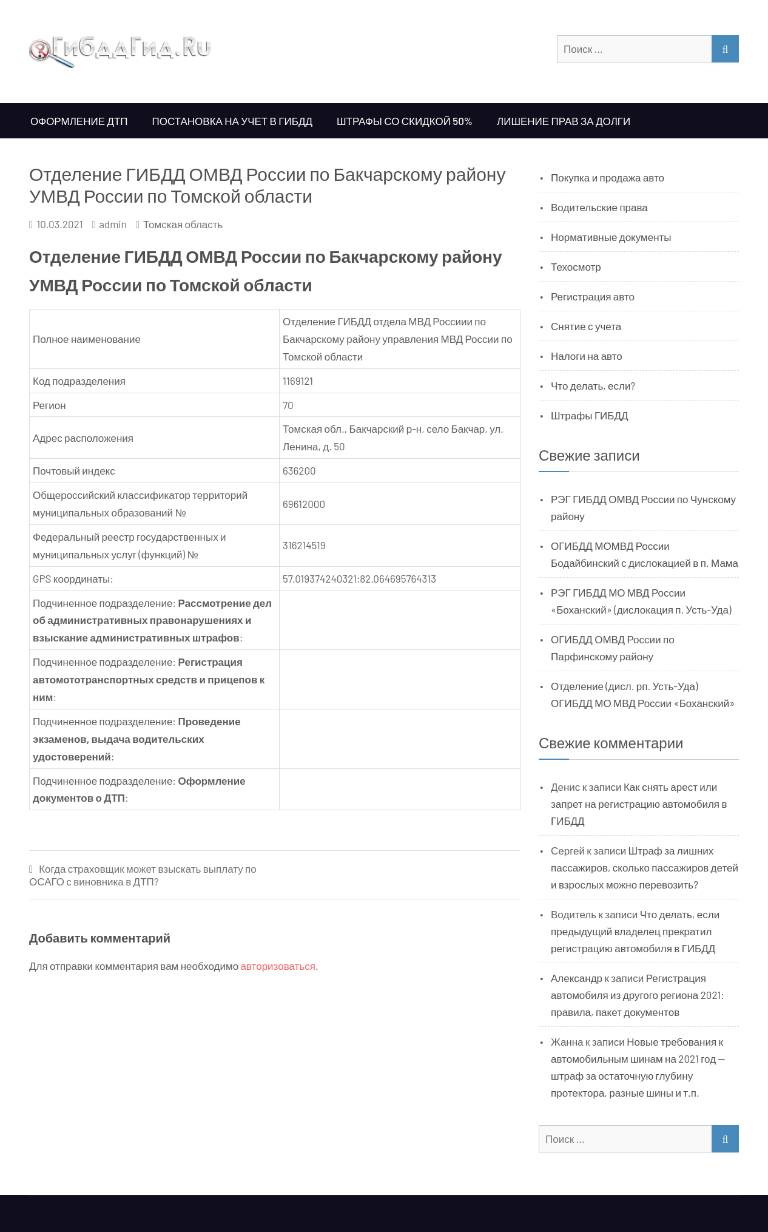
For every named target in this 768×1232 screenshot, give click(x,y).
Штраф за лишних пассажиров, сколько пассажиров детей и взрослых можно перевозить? (644, 867)
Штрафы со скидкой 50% (405, 121)
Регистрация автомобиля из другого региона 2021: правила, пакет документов (637, 995)
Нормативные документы (611, 237)
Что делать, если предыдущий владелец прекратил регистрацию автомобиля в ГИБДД (635, 931)
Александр (576, 978)
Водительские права (599, 207)
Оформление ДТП (79, 121)
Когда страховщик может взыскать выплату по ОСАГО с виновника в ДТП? (143, 875)
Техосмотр (576, 266)
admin (113, 224)
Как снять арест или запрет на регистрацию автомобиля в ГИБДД (639, 803)
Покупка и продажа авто (607, 177)
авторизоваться (278, 966)
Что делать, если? (593, 385)
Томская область (183, 224)
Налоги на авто (586, 356)
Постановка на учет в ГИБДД (232, 121)
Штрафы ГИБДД (589, 415)
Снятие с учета (586, 326)
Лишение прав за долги (563, 121)
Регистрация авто (593, 296)
